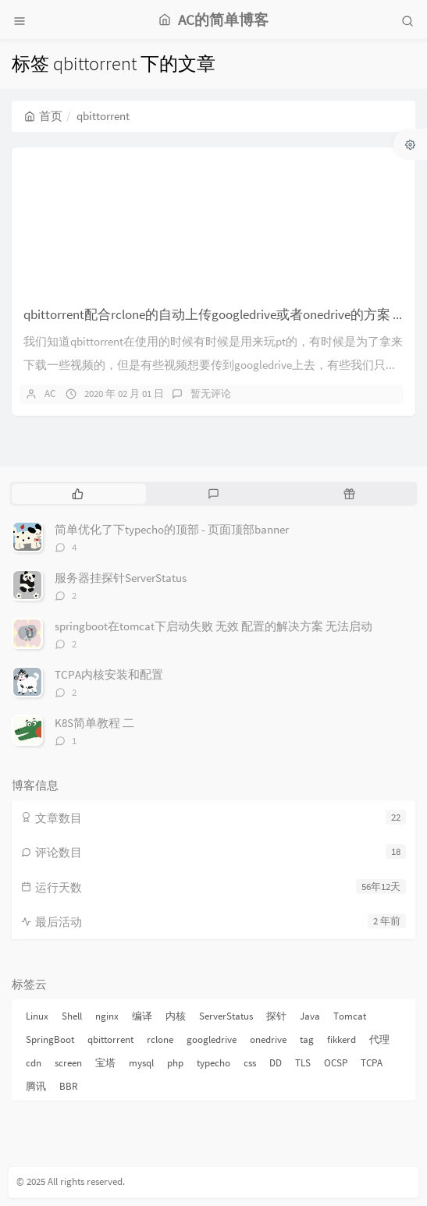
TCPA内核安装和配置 (109, 674)
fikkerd (341, 1039)
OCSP (335, 1062)
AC (49, 393)
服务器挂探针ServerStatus (121, 577)
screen (68, 1062)
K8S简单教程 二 (94, 722)
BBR (68, 1086)
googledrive (212, 1039)
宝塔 (105, 1062)
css (250, 1062)
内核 (175, 1016)
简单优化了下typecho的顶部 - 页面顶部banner (172, 529)
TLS (303, 1062)
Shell (72, 1016)
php (175, 1062)
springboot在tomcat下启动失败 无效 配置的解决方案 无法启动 (213, 626)
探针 (276, 1016)
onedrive (268, 1039)
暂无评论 (210, 393)
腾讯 (36, 1086)
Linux (37, 1016)
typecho (213, 1062)
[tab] (78, 493)
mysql (141, 1062)
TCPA (372, 1062)
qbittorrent (110, 1039)
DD (275, 1062)
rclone (160, 1039)
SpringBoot (50, 1039)
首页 (43, 115)
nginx (107, 1016)
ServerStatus (226, 1016)
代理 (379, 1039)
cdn (33, 1062)
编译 (142, 1016)
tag (307, 1039)
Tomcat (349, 1016)
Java (310, 1016)
